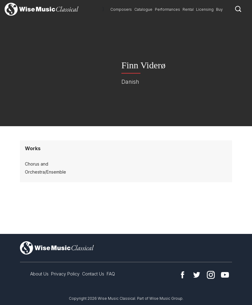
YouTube (225, 275)
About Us (39, 273)
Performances (167, 9)
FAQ (111, 273)
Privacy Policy (65, 273)
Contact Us (93, 273)
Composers (121, 9)
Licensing (205, 9)
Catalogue (143, 9)
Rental (188, 9)
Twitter (197, 275)
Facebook (183, 275)
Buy (219, 9)
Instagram (211, 275)
